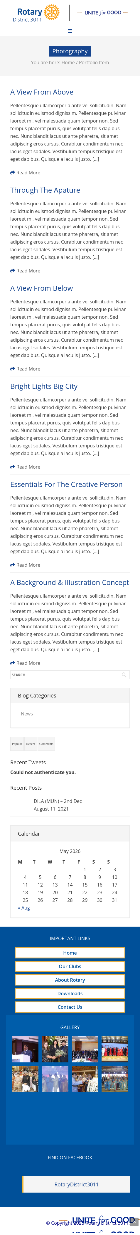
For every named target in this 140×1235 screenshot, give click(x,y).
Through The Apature (45, 190)
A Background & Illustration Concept (69, 582)
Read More (25, 172)
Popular (17, 743)
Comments (46, 743)
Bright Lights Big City (43, 386)
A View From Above (41, 92)
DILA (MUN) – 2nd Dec (58, 801)
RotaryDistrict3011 (76, 1184)
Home (68, 62)
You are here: (46, 62)
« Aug (24, 908)
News (27, 713)
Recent (30, 743)
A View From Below (41, 288)
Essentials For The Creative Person (66, 484)
